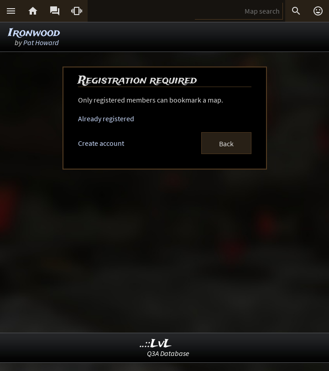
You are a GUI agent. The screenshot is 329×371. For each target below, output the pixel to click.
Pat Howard (41, 42)
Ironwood (34, 33)
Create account (101, 143)
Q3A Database (168, 353)
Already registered (106, 118)
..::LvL (156, 344)
